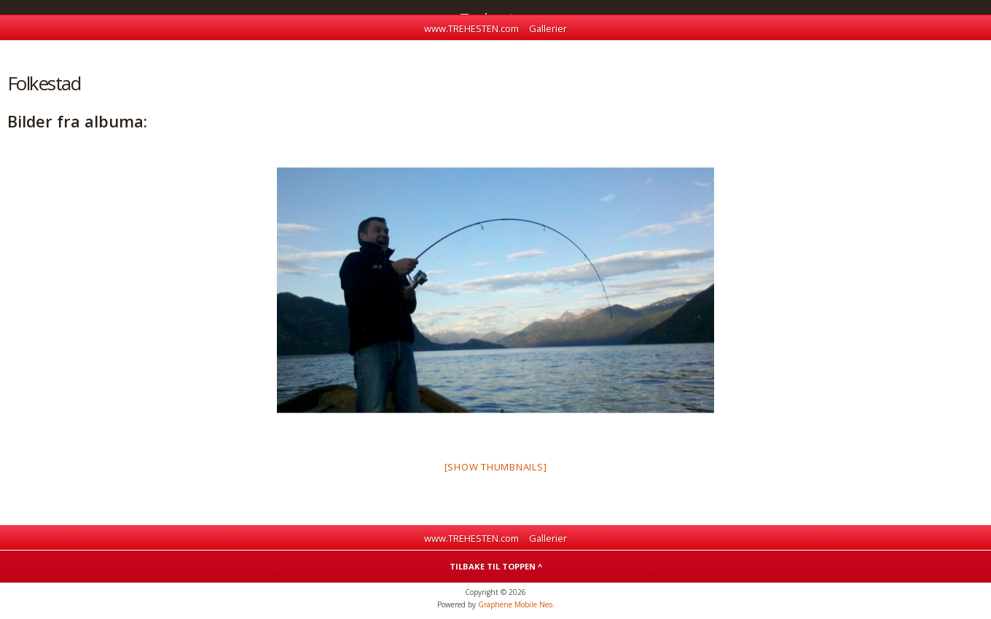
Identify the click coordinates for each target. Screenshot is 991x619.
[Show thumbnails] (495, 466)
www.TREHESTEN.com (471, 28)
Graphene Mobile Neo (515, 604)
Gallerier (548, 28)
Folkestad (43, 83)
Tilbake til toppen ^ (496, 566)
